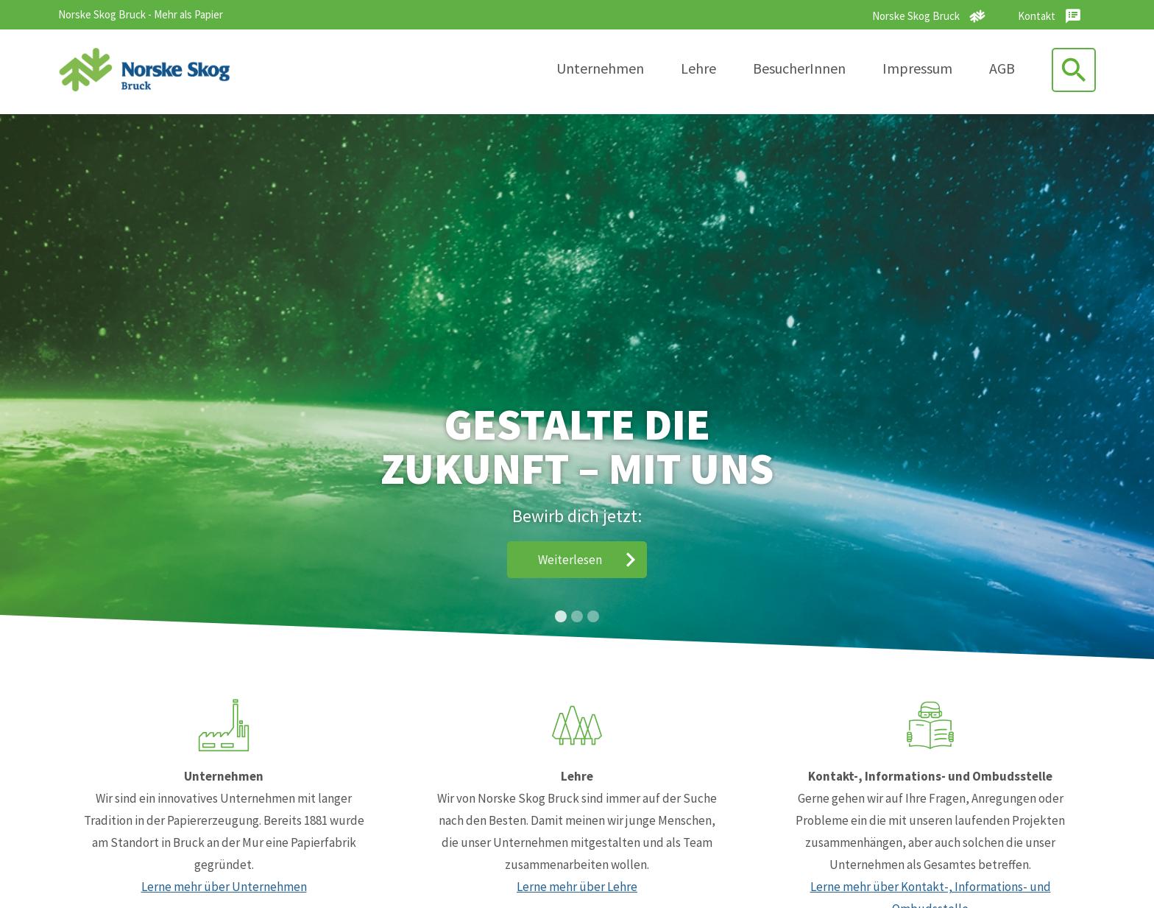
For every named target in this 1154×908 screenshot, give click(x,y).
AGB (1002, 68)
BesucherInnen (799, 68)
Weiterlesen (570, 560)
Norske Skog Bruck (916, 16)
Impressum (917, 68)
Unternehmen (600, 68)
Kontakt (1036, 16)
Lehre (698, 68)
